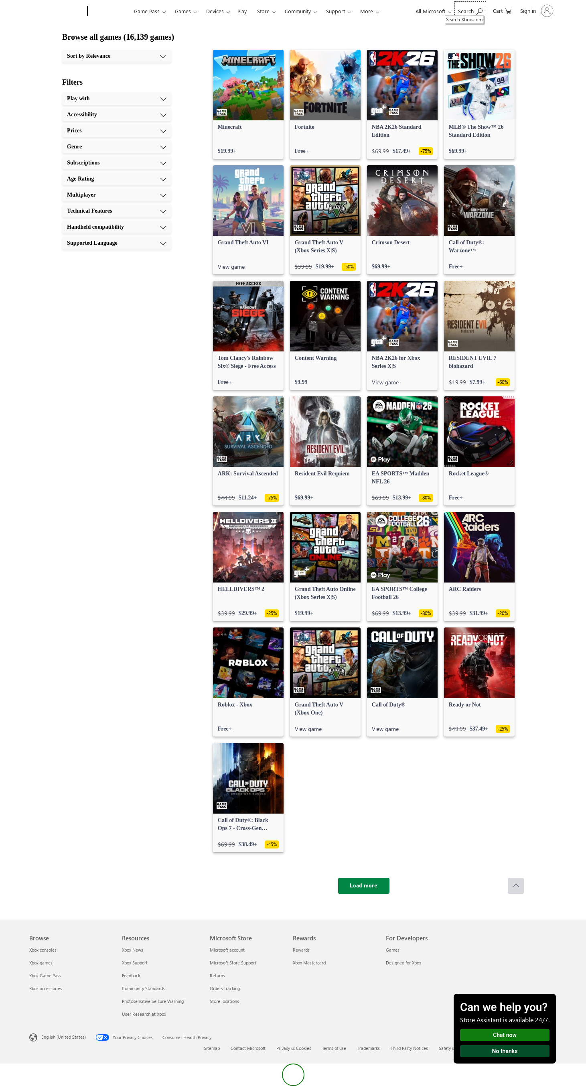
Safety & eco (451, 1048)
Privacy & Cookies (293, 1048)
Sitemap (212, 1048)
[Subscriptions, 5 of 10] (116, 162)
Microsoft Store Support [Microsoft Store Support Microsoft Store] (233, 962)
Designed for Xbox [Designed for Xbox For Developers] (403, 962)
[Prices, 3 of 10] (116, 130)
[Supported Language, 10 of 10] (116, 243)
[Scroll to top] (516, 886)
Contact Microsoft (248, 1048)
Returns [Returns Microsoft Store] (217, 975)
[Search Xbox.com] (470, 10)
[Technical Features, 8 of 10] (116, 211)
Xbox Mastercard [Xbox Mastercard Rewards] (309, 962)
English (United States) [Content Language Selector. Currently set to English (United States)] (63, 1036)
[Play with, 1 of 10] (116, 98)
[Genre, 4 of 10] (116, 146)
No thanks (505, 1051)
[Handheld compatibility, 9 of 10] (116, 227)
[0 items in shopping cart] (502, 10)
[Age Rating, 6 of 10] (116, 179)
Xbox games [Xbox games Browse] (41, 962)
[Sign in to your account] (536, 10)
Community (298, 11)
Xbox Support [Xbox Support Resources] (135, 962)
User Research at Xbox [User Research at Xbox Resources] (144, 1014)
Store (263, 11)
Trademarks (368, 1048)
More (366, 11)
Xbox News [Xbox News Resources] (132, 949)
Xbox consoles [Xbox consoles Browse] (43, 949)
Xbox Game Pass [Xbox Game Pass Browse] (45, 975)
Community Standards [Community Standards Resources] (143, 988)
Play (242, 11)
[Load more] (363, 886)
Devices (215, 11)
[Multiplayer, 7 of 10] (116, 195)
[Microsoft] (56, 11)
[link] (248, 104)
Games (183, 11)
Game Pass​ (147, 11)
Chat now (505, 1035)
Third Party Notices (409, 1048)
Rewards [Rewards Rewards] (301, 949)
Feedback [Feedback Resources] (131, 975)
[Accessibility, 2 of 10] (116, 114)
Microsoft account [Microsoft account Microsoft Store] (227, 949)
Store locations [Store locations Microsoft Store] (224, 1001)
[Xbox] (109, 11)
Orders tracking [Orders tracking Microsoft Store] (225, 988)
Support (335, 11)
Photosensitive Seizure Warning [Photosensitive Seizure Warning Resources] (153, 1001)
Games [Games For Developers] (392, 949)
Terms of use (334, 1048)
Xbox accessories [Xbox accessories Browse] (45, 988)
